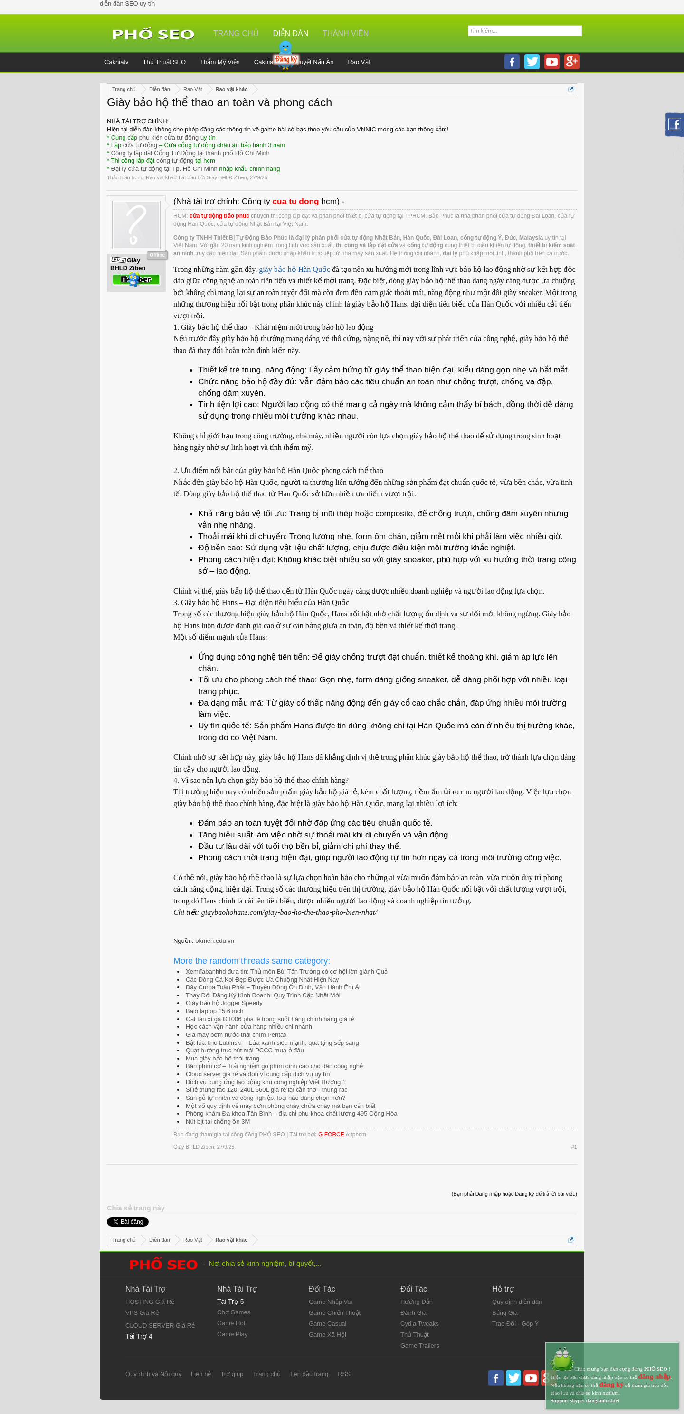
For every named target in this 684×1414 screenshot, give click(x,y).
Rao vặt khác (161, 177)
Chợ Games (233, 1312)
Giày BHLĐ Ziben (226, 177)
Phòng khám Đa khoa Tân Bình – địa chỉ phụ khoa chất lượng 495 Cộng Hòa (291, 1113)
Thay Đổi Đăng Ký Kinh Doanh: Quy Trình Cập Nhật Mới (263, 995)
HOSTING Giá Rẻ (149, 1301)
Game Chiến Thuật (335, 1312)
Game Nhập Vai (330, 1301)
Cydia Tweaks (419, 1323)
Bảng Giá (505, 1312)
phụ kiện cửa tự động (169, 137)
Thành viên (346, 33)
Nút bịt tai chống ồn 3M (218, 1121)
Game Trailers (419, 1345)
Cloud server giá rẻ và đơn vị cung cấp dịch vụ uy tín (258, 1074)
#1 (574, 1147)
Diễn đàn (291, 33)
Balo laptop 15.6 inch (214, 1010)
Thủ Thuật (414, 1334)
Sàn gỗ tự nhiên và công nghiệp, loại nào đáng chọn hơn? (265, 1097)
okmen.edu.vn (214, 940)
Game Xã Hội (327, 1334)
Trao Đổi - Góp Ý (515, 1323)
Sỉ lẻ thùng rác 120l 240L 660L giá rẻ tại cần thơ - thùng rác (267, 1089)
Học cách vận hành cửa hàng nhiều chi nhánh (249, 1026)
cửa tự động (140, 145)
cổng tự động (175, 160)
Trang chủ (236, 33)
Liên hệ (201, 1373)
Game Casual (327, 1323)
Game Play (232, 1334)
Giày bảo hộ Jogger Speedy (224, 1002)
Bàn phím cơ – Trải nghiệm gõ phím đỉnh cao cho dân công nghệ (274, 1066)
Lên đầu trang (309, 1373)
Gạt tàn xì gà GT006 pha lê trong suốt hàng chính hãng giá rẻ (270, 1019)
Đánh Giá (413, 1312)
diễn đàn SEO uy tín (127, 3)
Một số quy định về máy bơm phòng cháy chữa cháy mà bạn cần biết (280, 1105)
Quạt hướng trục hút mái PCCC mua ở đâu (245, 1050)
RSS (344, 1373)
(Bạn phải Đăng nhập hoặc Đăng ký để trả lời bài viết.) (514, 1194)
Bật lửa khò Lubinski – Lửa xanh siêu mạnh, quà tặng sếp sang (272, 1042)
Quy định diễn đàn (517, 1301)
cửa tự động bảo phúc (219, 216)
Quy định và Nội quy (153, 1373)
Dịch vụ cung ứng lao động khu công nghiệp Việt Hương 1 (266, 1082)
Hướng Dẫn (416, 1301)
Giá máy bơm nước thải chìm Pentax (236, 1034)
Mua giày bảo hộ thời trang (222, 1058)
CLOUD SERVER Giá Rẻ (160, 1325)
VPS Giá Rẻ (142, 1312)
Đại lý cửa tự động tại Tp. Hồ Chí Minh (164, 168)
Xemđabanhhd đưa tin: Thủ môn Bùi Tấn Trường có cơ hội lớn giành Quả (287, 971)
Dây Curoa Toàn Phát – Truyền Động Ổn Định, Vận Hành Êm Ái (273, 987)
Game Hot (231, 1323)
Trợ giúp (231, 1373)
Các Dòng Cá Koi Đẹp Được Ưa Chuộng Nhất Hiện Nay (262, 979)
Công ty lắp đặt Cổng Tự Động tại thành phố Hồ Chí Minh (190, 153)
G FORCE (331, 1134)
